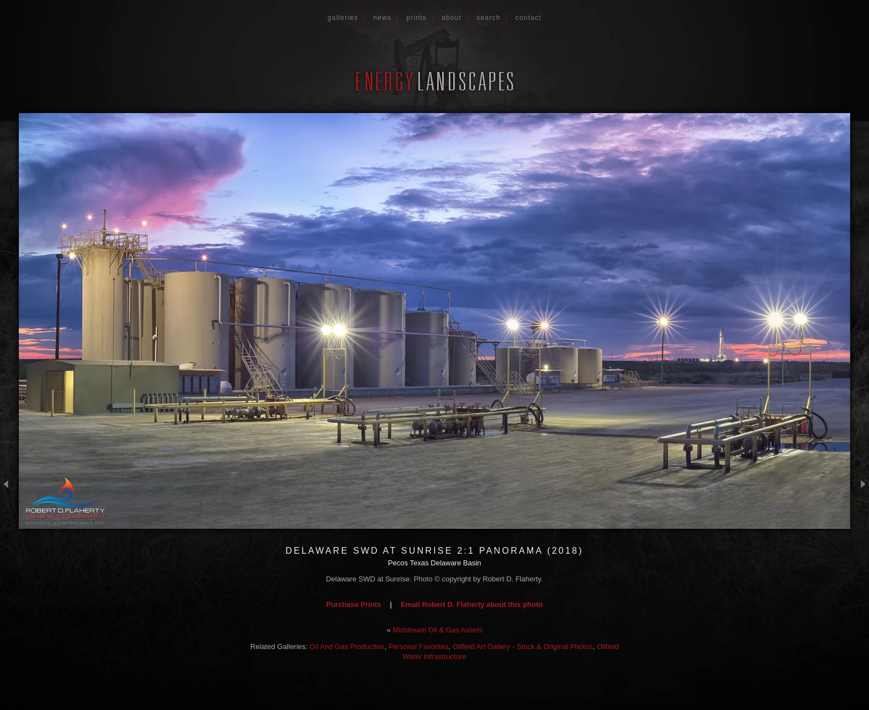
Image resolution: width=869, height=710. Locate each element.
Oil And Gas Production (347, 646)
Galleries (343, 18)
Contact (528, 18)
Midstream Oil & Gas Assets (438, 630)
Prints (416, 18)
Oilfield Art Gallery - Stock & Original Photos (523, 646)
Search (488, 18)
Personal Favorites (418, 646)
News (382, 18)
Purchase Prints (353, 604)
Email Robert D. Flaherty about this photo (472, 604)
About (452, 18)
